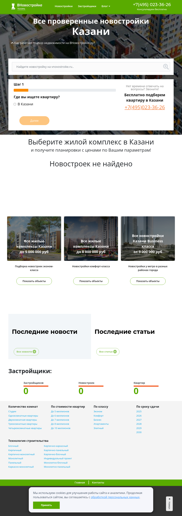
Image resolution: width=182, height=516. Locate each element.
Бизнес (97, 419)
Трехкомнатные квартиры (22, 424)
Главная (80, 482)
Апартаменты (101, 424)
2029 (138, 428)
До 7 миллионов (60, 419)
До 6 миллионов (60, 415)
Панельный (14, 462)
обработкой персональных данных (115, 497)
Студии (12, 411)
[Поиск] (87, 66)
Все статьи (108, 351)
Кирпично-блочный (55, 454)
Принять (46, 505)
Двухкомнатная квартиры (22, 419)
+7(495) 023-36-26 (152, 4)
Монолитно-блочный (56, 462)
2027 (138, 419)
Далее (34, 121)
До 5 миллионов (60, 411)
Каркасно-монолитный (21, 466)
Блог (105, 6)
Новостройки (64, 6)
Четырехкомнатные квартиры (25, 428)
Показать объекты (34, 281)
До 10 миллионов (60, 428)
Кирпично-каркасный (56, 446)
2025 (138, 411)
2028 (138, 424)
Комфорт (99, 415)
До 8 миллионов (60, 424)
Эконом (98, 411)
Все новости (26, 351)
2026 (138, 415)
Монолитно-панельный (57, 466)
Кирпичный (15, 450)
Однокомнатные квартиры (23, 415)
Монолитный (15, 458)
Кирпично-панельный (56, 450)
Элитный (99, 428)
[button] (52, 43)
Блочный (13, 446)
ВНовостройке (26, 6)
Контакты (98, 482)
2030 (138, 432)
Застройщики (87, 6)
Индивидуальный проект (58, 458)
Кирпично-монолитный (21, 454)
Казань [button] (21, 8)
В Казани (25, 104)
